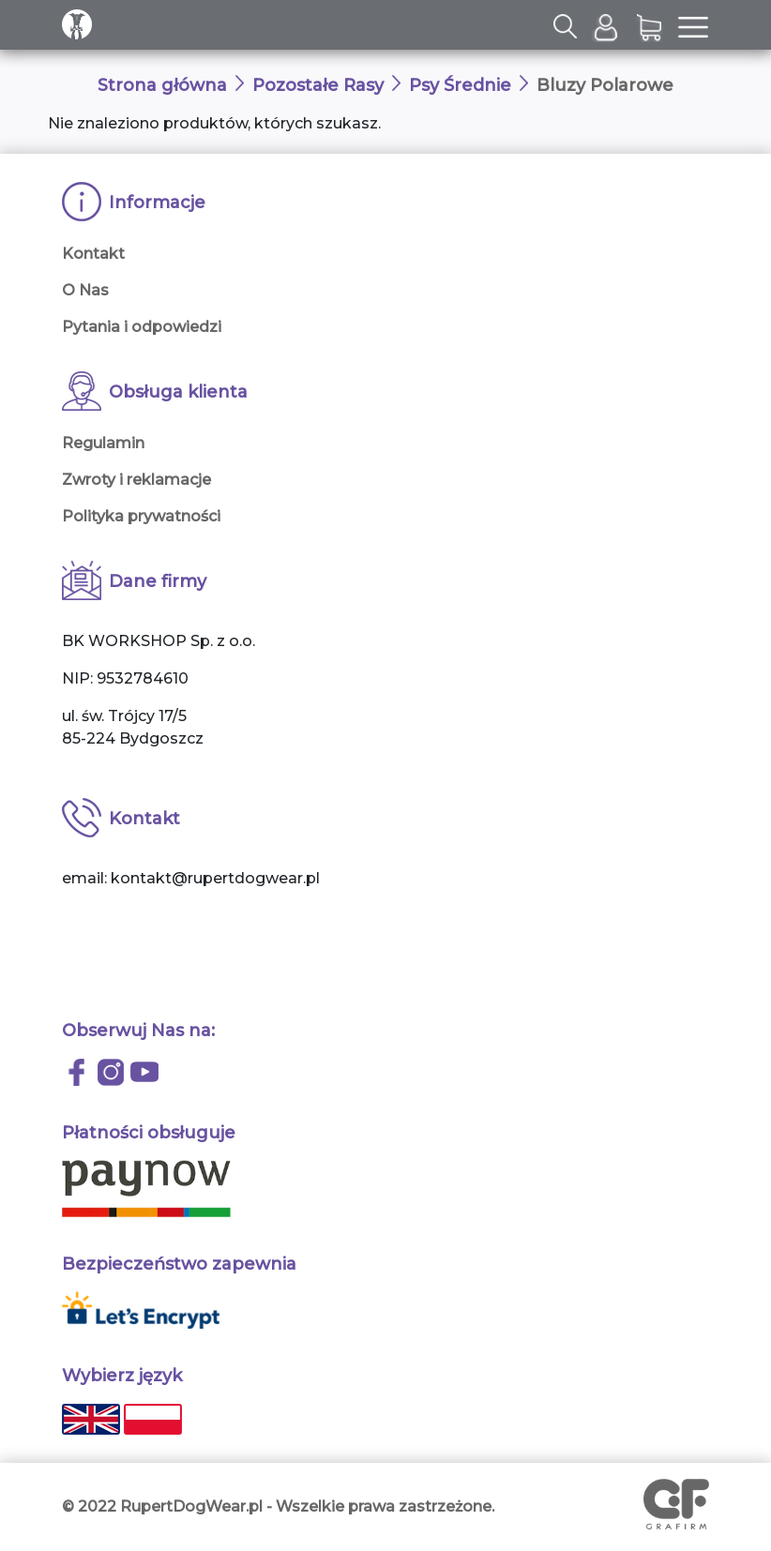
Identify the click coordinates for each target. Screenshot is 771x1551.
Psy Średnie (460, 85)
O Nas (85, 290)
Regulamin (103, 443)
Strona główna (162, 85)
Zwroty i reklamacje (136, 480)
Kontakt (93, 254)
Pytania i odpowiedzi (141, 327)
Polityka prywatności (141, 516)
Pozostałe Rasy (318, 85)
